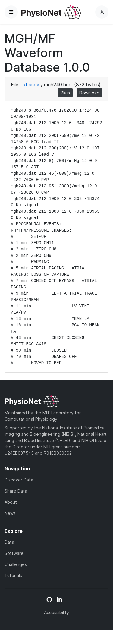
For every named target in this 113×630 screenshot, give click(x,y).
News (10, 513)
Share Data (16, 490)
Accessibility (56, 612)
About (11, 502)
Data (9, 542)
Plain (65, 92)
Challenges (16, 564)
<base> (31, 84)
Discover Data (19, 479)
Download (89, 92)
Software (14, 553)
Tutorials (13, 575)
